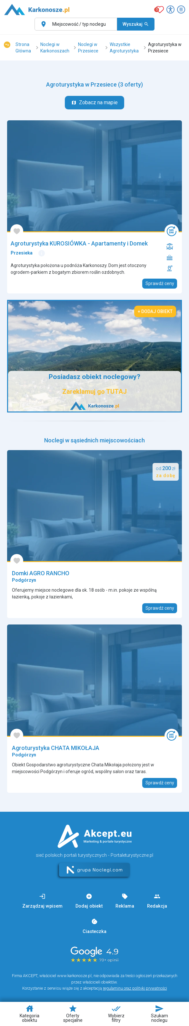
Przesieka (22, 252)
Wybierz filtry (116, 1013)
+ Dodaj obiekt (155, 311)
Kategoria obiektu (29, 1013)
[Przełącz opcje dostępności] (170, 9)
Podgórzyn (24, 580)
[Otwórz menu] (181, 9)
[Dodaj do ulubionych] (16, 230)
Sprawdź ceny (159, 283)
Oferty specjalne (73, 1013)
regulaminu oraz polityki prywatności (135, 988)
